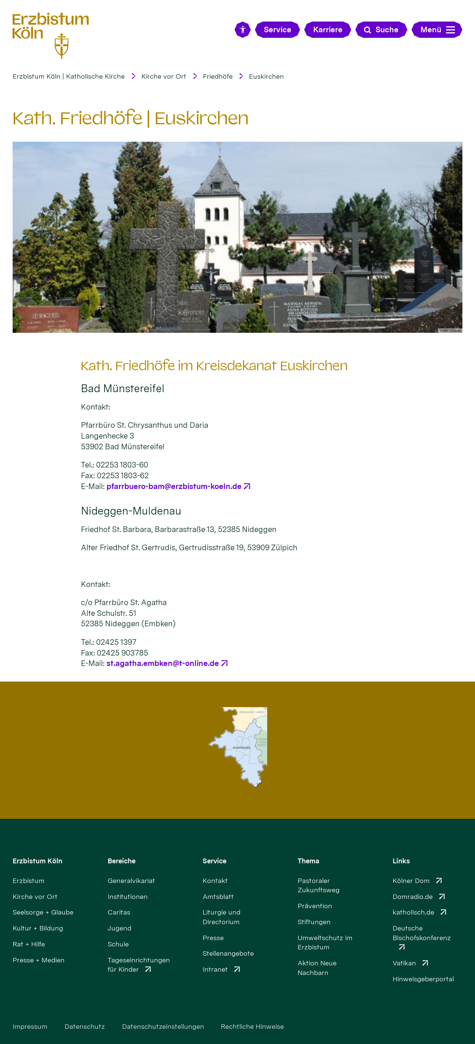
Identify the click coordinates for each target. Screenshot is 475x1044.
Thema (309, 861)
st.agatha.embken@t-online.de (163, 663)
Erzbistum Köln (37, 861)
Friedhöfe (218, 76)
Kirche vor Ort (163, 76)
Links (401, 861)
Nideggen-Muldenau (131, 511)
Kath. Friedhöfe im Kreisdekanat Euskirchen (214, 366)
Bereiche (121, 861)
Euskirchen (266, 76)
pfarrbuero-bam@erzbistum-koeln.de (174, 486)
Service (214, 861)
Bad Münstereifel (122, 388)
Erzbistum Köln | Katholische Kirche (69, 76)
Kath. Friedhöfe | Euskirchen (131, 118)
